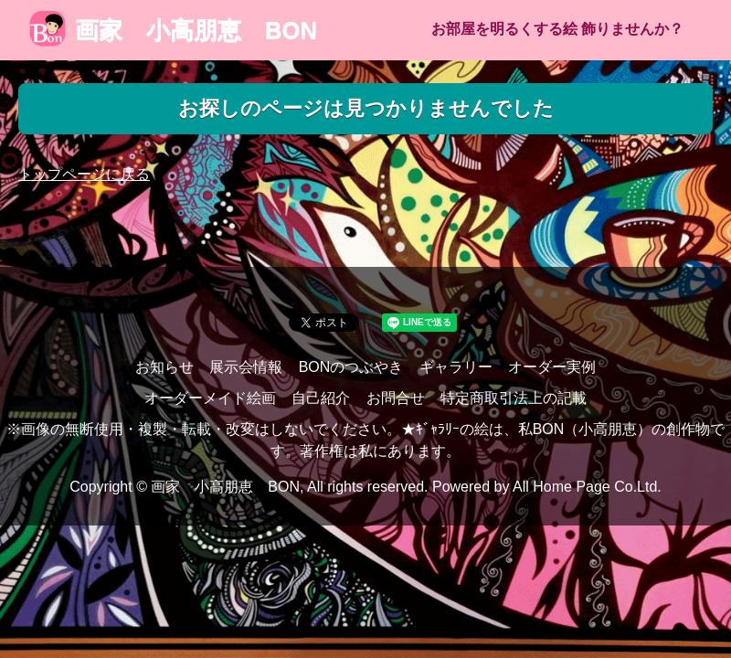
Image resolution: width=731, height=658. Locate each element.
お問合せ (395, 398)
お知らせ (164, 367)
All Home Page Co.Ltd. (587, 486)
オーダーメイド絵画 (210, 398)
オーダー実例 (552, 367)
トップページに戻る (84, 174)
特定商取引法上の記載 (513, 398)
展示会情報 (245, 367)
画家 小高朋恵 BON (173, 30)
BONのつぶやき (351, 367)
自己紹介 (320, 398)
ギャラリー (456, 367)
